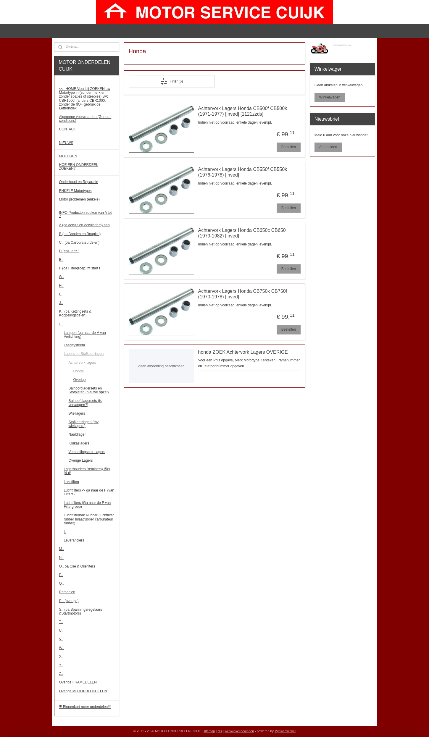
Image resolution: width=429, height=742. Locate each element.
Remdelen (67, 592)
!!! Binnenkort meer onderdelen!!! (85, 707)
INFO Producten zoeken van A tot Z (85, 215)
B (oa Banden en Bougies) (80, 234)
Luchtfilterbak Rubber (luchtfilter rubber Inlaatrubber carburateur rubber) (89, 519)
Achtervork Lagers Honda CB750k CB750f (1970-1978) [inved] (242, 294)
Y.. (61, 665)
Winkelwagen (329, 97)
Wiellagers (77, 413)
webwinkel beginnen (239, 731)
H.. (61, 286)
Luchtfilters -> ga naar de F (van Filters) (89, 492)
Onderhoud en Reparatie (78, 182)
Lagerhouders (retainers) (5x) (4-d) (87, 471)
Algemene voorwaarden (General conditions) (85, 119)
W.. (61, 648)
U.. (61, 630)
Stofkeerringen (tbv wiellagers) (84, 424)
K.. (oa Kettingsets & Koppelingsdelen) (75, 313)
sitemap (209, 731)
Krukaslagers (79, 443)
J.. (61, 303)
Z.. (61, 674)
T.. (61, 622)
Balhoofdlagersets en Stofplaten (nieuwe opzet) (89, 390)
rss (220, 731)
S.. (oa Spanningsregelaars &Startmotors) (80, 611)
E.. (61, 260)
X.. (61, 656)
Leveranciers (74, 540)
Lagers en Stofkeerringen (84, 354)
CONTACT (67, 129)
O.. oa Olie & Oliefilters (77, 566)
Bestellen (288, 147)
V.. (61, 639)
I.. (60, 294)
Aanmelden (328, 147)
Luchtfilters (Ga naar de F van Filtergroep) (87, 505)
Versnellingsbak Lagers (87, 452)
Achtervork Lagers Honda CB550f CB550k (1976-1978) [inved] (242, 172)
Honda (78, 371)
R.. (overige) (69, 601)
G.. (61, 277)
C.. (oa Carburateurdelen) (79, 242)
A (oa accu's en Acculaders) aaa (84, 225)
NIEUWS (66, 143)
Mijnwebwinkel (285, 731)
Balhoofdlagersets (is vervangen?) (85, 403)
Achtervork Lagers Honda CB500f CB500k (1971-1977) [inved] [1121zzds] (242, 111)
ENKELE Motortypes (75, 191)
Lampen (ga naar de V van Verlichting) (85, 335)
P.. (61, 575)
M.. (61, 549)
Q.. (61, 583)
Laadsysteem (74, 345)
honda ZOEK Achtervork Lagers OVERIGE (243, 352)
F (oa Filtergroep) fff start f (79, 268)
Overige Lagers (81, 460)
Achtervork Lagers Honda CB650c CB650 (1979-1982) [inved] (242, 233)
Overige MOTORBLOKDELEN (83, 691)
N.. (61, 558)
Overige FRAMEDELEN (78, 682)
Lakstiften (71, 482)
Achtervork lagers (82, 363)
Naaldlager (77, 434)
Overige (79, 380)
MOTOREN (68, 156)
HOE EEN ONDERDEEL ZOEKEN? (78, 167)
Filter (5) (171, 81)
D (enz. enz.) (69, 251)
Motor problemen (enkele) (79, 199)
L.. (61, 324)
